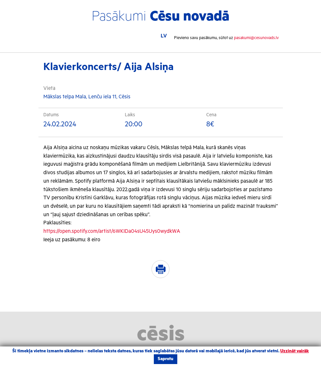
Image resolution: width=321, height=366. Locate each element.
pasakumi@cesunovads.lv (256, 37)
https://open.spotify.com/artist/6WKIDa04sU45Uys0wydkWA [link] (111, 231)
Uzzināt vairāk (294, 351)
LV (164, 36)
